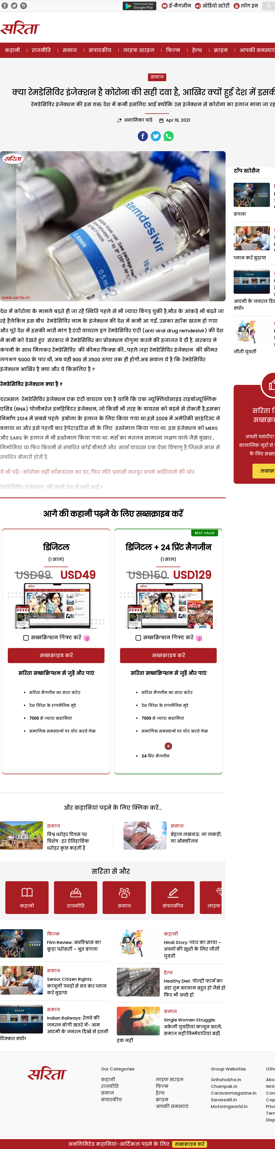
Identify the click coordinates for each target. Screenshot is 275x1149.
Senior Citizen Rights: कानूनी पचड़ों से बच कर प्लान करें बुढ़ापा (77, 986)
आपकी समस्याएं (172, 1106)
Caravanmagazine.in (233, 1093)
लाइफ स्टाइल (138, 50)
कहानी (12, 50)
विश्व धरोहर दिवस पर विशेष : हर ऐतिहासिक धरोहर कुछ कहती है (68, 841)
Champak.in (224, 1086)
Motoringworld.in (229, 1106)
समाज (70, 50)
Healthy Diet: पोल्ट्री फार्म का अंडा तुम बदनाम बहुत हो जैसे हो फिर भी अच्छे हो (195, 988)
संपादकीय (100, 50)
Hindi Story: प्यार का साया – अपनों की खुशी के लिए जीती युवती (192, 949)
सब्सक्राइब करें (56, 655)
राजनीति (41, 50)
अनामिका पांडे (138, 120)
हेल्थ (197, 50)
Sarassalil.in (224, 1100)
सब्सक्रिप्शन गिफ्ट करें (52, 637)
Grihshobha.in (226, 1080)
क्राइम (221, 50)
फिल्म (173, 50)
